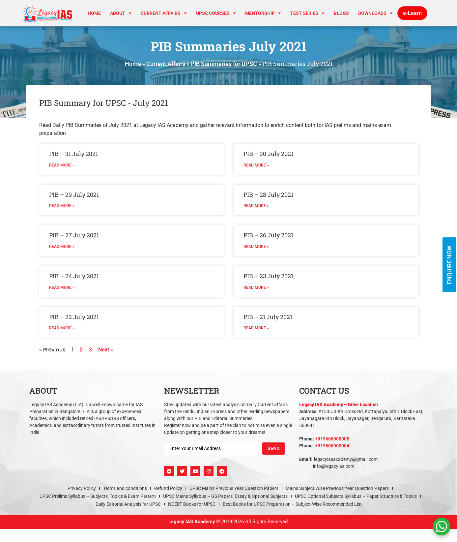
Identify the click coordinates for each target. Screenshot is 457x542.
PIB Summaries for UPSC (223, 63)
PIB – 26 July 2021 (268, 235)
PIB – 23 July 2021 (268, 276)
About (120, 13)
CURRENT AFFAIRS (164, 13)
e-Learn (412, 13)
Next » (105, 349)
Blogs (341, 13)
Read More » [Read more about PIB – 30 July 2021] (256, 165)
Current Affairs (165, 63)
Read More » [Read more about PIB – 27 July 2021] (61, 246)
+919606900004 (332, 445)
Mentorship (263, 13)
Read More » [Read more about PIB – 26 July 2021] (256, 246)
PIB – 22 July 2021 (74, 317)
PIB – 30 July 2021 (268, 154)
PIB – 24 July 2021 (74, 276)
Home (94, 13)
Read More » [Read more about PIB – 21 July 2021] (256, 328)
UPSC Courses (216, 13)
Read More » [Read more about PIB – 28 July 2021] (256, 205)
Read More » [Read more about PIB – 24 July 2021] (61, 287)
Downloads (375, 13)
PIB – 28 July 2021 (268, 194)
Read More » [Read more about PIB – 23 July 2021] (256, 287)
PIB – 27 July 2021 (74, 235)
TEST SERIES (307, 13)
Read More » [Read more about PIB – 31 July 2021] (61, 165)
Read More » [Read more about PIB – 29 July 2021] (61, 205)
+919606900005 (332, 438)
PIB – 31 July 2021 (73, 154)
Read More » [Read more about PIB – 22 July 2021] (61, 328)
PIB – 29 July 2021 (74, 194)
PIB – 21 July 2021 (267, 317)
